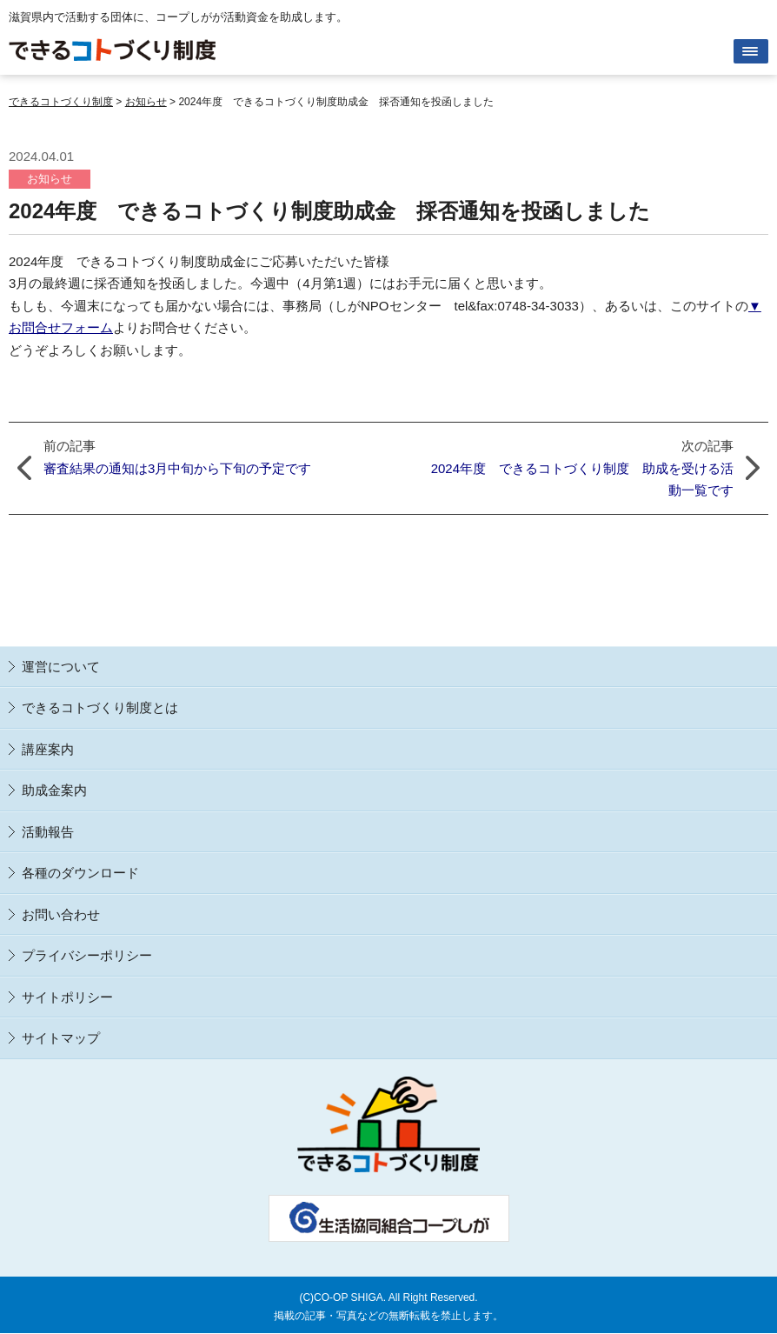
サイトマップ (61, 1038)
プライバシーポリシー (87, 955)
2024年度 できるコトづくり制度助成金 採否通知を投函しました (329, 211)
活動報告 (48, 831)
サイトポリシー (67, 997)
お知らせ (49, 178)
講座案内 (48, 749)
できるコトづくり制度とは (100, 707)
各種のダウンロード (80, 872)
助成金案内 (54, 790)
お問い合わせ (61, 914)
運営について (61, 666)
